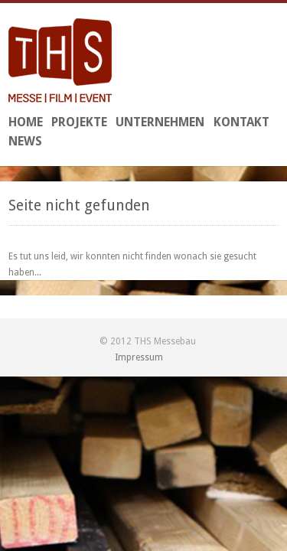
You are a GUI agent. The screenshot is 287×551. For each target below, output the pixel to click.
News (25, 141)
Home (25, 122)
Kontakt (241, 122)
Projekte (79, 122)
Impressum (139, 357)
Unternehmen (160, 122)
